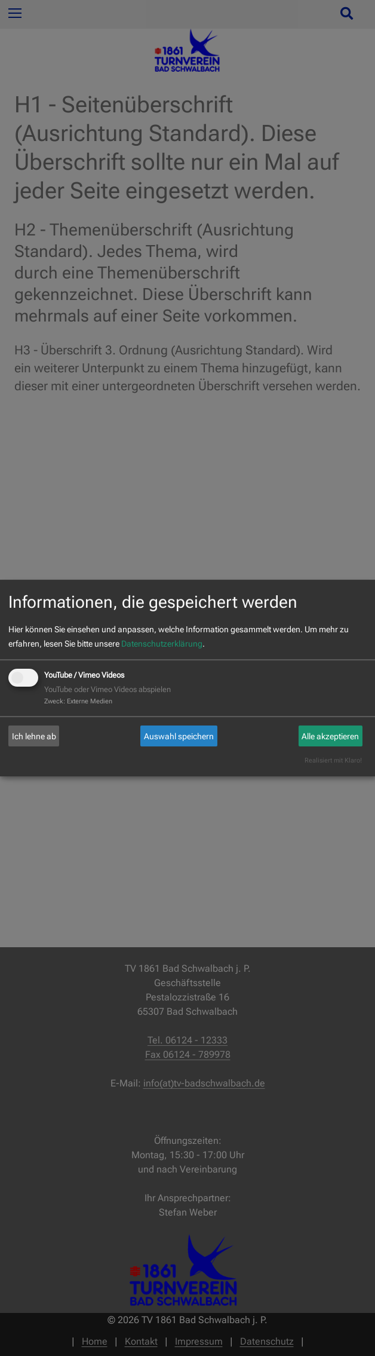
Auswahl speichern (179, 736)
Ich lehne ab (34, 736)
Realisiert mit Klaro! (333, 760)
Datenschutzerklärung (161, 643)
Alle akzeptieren (330, 736)
